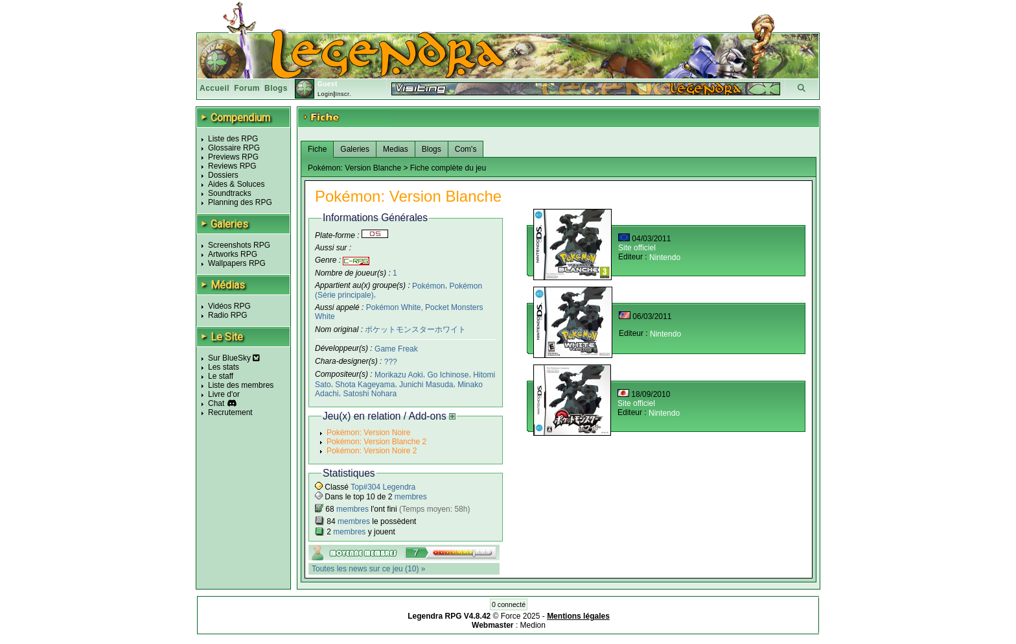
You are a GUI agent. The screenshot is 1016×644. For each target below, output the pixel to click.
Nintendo (664, 257)
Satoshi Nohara (370, 393)
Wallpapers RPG (237, 263)
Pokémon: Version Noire (368, 432)
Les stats (223, 367)
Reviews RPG (232, 166)
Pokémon (428, 285)
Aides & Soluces (236, 184)
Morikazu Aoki (399, 374)
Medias (395, 149)
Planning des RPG (240, 202)
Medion (533, 625)
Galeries (354, 149)
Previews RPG (233, 156)
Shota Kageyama (365, 383)
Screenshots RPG (239, 245)
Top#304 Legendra (383, 487)
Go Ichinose (447, 374)
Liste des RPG (233, 138)
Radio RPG (228, 315)
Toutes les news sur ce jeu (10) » (368, 568)
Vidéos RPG (229, 306)
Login (326, 94)
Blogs (276, 88)
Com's (466, 149)
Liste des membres (240, 385)
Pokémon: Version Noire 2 (372, 450)
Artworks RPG (232, 254)
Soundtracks (229, 193)
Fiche (317, 149)
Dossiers (223, 175)
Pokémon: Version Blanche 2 (376, 441)
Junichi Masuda (426, 383)
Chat (216, 403)
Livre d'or (224, 394)
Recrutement (230, 412)
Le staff (220, 376)
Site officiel (637, 247)
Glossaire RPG (234, 147)
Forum (247, 88)
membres (411, 496)
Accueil (214, 88)
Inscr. (343, 94)
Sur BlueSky (234, 358)
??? (390, 361)
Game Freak (396, 348)
